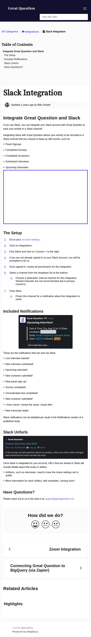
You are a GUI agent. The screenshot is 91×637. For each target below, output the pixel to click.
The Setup (9, 55)
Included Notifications (15, 59)
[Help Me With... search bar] (64, 17)
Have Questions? (13, 67)
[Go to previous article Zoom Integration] (45, 549)
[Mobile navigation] (84, 9)
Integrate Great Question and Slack (23, 51)
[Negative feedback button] (56, 524)
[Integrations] (31, 31)
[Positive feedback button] (35, 524)
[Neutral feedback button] (45, 524)
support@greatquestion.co (59, 499)
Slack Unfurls (11, 63)
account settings (31, 239)
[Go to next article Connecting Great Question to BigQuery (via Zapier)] (45, 568)
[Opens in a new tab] (23, 627)
